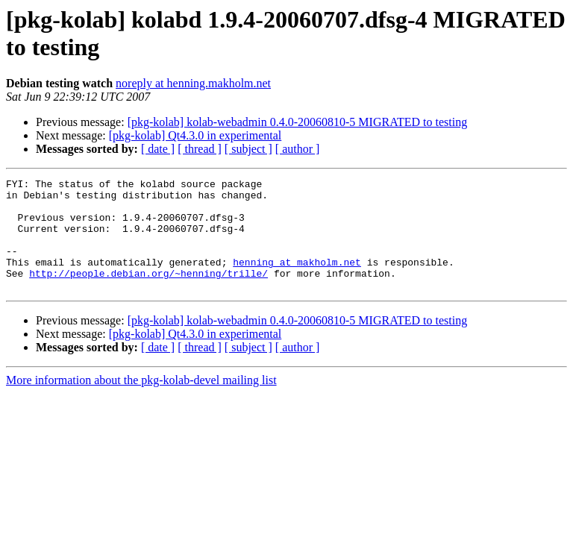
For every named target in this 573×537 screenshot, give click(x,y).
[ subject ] (248, 148)
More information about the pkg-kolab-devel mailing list (141, 402)
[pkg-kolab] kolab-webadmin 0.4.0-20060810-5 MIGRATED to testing (297, 122)
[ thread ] (200, 148)
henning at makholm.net (297, 279)
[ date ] (158, 148)
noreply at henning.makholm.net (193, 83)
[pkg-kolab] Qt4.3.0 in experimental (195, 135)
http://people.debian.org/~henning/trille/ (148, 293)
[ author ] (297, 148)
